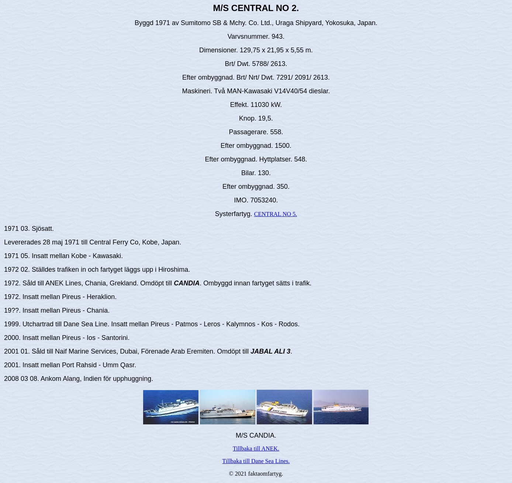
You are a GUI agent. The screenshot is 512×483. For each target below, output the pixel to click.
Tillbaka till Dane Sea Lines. (256, 461)
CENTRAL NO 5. (275, 214)
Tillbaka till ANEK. (256, 448)
